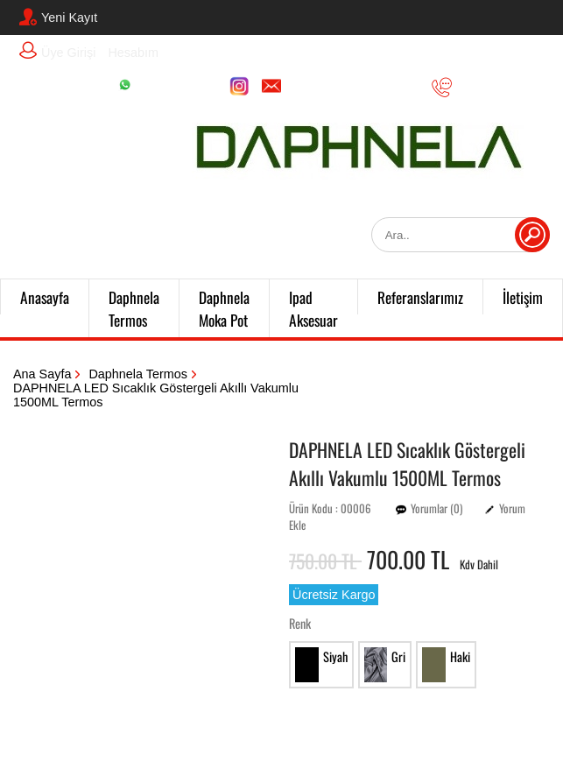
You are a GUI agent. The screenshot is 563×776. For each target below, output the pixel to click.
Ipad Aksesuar (313, 308)
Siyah (321, 664)
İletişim (523, 297)
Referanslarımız (420, 297)
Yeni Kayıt (58, 16)
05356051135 (485, 87)
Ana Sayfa (42, 374)
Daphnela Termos (134, 308)
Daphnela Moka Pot (224, 308)
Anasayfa (44, 297)
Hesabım (133, 53)
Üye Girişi (57, 50)
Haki (446, 664)
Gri (385, 664)
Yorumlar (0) (436, 508)
